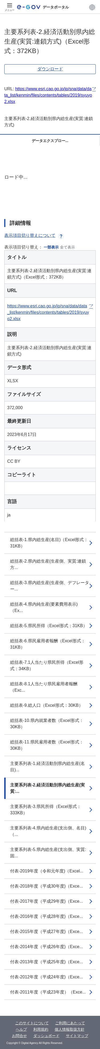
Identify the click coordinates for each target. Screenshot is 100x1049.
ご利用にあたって (70, 1023)
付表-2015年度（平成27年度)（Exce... (46, 931)
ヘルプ (21, 1029)
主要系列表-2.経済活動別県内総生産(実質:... (47, 788)
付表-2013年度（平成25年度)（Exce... (46, 962)
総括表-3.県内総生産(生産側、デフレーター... (49, 585)
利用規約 (40, 1029)
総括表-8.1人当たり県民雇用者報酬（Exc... (43, 687)
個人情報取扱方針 (70, 1029)
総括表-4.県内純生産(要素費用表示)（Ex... (44, 607)
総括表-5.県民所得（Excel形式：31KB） (48, 625)
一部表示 (51, 247)
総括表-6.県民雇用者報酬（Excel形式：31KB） (47, 644)
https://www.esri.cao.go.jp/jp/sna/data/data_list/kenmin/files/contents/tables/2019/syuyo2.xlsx (48, 95)
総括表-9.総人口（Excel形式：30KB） (46, 705)
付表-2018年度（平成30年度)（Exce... (46, 886)
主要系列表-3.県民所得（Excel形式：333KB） (45, 809)
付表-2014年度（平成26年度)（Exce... (46, 946)
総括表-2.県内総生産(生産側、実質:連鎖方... (48, 564)
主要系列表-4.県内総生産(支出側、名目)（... (48, 831)
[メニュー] (9, 7)
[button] (92, 7)
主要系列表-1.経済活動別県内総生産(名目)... (47, 766)
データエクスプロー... (50, 141)
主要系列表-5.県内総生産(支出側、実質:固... (48, 852)
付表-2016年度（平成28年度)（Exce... (46, 916)
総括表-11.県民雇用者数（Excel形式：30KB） (46, 745)
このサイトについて (32, 1023)
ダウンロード (50, 69)
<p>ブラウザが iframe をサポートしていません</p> (50, 192)
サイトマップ (77, 1036)
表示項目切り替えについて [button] (34, 235)
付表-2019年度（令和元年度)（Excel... (46, 871)
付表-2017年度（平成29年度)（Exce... (46, 901)
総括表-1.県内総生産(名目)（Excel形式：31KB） (49, 542)
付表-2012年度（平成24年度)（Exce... (46, 977)
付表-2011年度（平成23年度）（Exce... (48, 992)
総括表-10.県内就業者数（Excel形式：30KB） (46, 723)
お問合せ (19, 1036)
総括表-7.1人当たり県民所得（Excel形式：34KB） (46, 665)
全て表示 (67, 247)
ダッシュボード (46, 1036)
